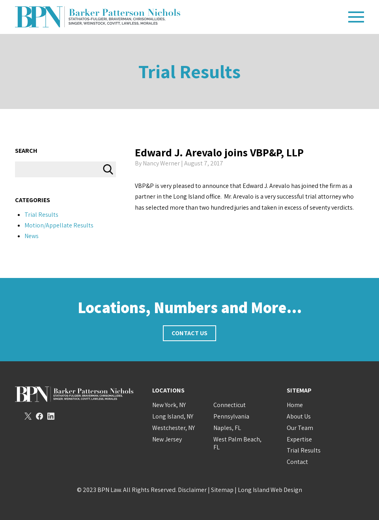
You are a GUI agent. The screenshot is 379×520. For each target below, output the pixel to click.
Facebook (39, 416)
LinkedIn (50, 416)
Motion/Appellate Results (58, 225)
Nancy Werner (161, 163)
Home (295, 405)
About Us (299, 416)
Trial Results (189, 71)
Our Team (300, 428)
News (31, 236)
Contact (297, 462)
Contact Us (189, 333)
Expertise (299, 439)
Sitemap (222, 490)
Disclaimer (192, 490)
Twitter (28, 416)
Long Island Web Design (270, 490)
